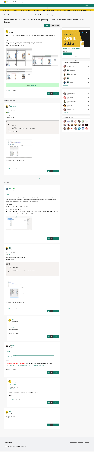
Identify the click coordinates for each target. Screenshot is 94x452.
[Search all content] (74, 8)
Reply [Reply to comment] (56, 171)
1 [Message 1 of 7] (9, 90)
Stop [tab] (77, 56)
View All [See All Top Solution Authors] (65, 85)
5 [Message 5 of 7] (9, 168)
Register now (88, 10)
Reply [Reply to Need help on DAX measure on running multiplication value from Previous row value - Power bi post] (56, 93)
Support (59, 1)
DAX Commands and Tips (46, 15)
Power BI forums (9, 15)
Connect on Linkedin (26, 366)
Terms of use (80, 443)
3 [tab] (75, 56)
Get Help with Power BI (29, 15)
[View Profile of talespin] (10, 189)
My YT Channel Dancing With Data (13, 366)
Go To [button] (87, 5)
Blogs (49, 1)
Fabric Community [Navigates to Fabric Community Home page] (18, 2)
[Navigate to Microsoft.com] (7, 2)
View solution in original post (12, 164)
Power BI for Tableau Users (38, 366)
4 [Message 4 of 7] (12, 400)
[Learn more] (67, 54)
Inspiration (32, 1)
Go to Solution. (34, 85)
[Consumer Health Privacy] (21, 448)
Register (73, 4)
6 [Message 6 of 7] (12, 334)
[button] (47, 25)
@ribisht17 (12, 390)
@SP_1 (9, 112)
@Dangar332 (12, 328)
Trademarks (87, 443)
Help (82, 4)
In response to (12, 324)
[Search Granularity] (53, 8)
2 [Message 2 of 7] (9, 423)
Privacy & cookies (73, 443)
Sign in (78, 4)
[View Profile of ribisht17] (13, 346)
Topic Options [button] (55, 25)
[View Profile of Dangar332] (13, 106)
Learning (53, 1)
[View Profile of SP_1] (10, 31)
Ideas (37, 1)
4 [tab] (76, 56)
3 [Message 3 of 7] (9, 370)
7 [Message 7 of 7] (9, 236)
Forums (25, 1)
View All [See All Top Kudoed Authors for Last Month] (65, 112)
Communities (42, 1)
